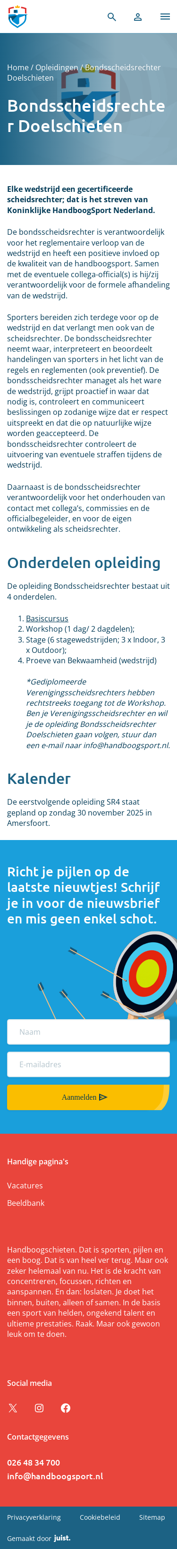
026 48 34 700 (33, 1462)
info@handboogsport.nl (55, 1475)
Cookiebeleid (100, 1517)
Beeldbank (25, 1203)
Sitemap (152, 1517)
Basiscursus (47, 618)
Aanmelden (79, 1097)
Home (18, 67)
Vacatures (25, 1185)
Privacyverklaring (34, 1517)
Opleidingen (56, 67)
